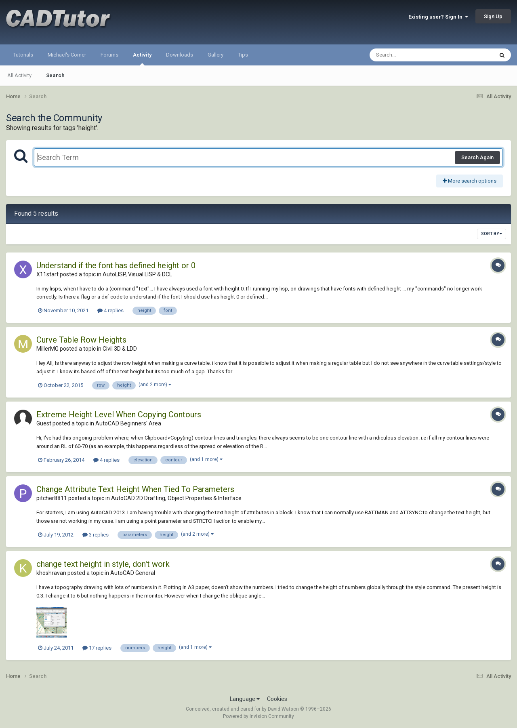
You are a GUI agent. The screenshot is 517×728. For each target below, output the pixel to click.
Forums (109, 55)
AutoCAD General (132, 573)
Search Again (477, 157)
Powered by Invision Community (258, 716)
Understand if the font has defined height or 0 (115, 265)
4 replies (110, 310)
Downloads (179, 55)
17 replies (96, 648)
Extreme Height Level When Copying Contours (118, 414)
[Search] (411, 54)
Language (245, 699)
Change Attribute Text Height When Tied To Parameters (135, 489)
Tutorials (23, 55)
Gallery (215, 55)
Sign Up (493, 16)
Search (55, 75)
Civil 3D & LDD (120, 348)
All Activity (19, 75)
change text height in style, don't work (103, 564)
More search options (469, 181)
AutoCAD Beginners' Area (128, 423)
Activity (142, 58)
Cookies (277, 699)
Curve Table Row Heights (81, 340)
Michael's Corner (67, 55)
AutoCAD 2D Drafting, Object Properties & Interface (176, 498)
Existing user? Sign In (438, 17)
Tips (243, 55)
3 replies (95, 535)
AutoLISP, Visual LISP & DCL (137, 274)
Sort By (491, 233)
